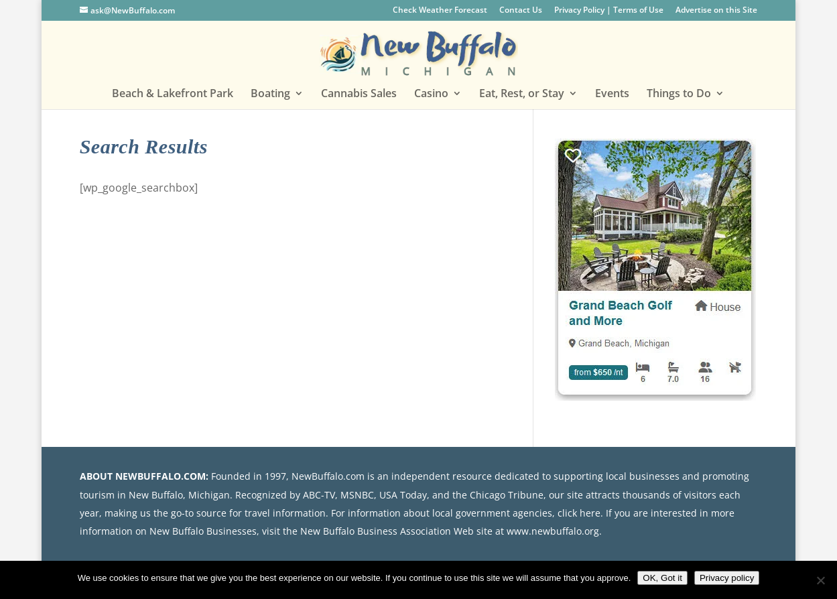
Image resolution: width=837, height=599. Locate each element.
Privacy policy (727, 578)
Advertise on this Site (716, 10)
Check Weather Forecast (440, 10)
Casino (431, 94)
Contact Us (520, 10)
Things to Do (679, 94)
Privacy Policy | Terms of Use (608, 10)
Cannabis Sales (359, 94)
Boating (270, 94)
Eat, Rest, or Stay (521, 94)
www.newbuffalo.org (553, 531)
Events (612, 94)
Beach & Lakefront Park (172, 94)
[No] (820, 580)
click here (579, 513)
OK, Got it (662, 578)
